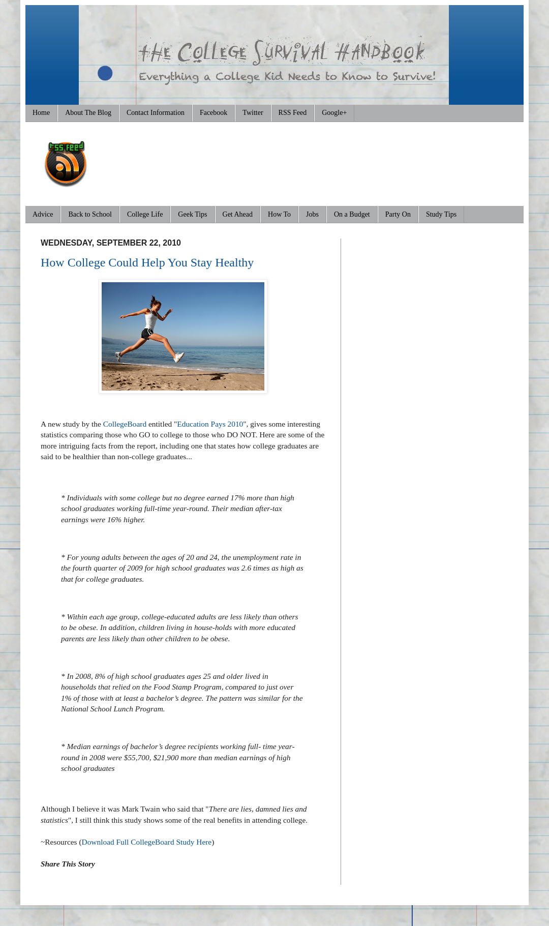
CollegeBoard (124, 424)
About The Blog (88, 112)
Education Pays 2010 (210, 424)
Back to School (90, 214)
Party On (398, 214)
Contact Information (156, 112)
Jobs (312, 214)
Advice (43, 214)
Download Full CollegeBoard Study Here (147, 842)
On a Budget (352, 214)
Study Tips (441, 214)
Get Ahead (238, 214)
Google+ (334, 112)
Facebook (213, 112)
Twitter (252, 112)
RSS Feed (293, 112)
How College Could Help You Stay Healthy (147, 262)
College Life (145, 214)
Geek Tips (192, 214)
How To (279, 214)
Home (41, 112)
